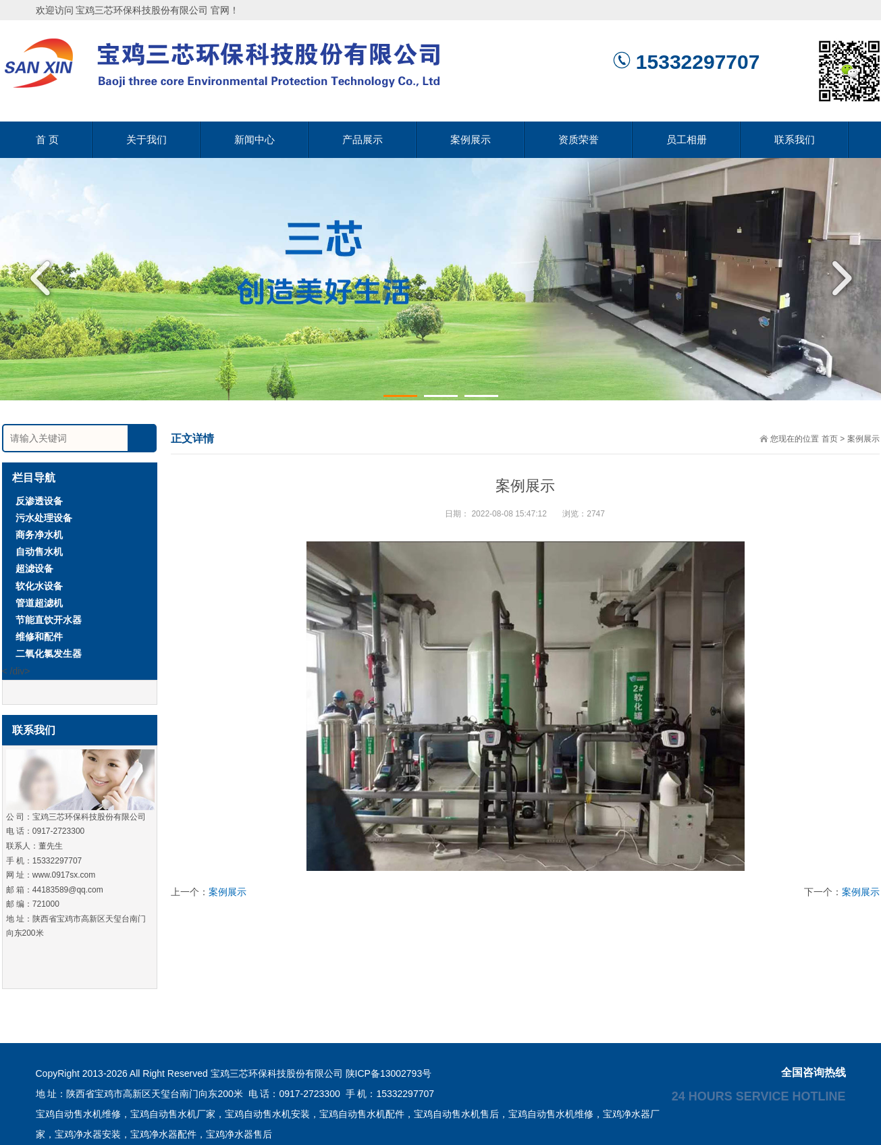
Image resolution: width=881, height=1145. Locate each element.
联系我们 (794, 139)
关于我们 (146, 139)
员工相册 (686, 139)
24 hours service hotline (759, 1096)
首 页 (47, 139)
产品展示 (362, 139)
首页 (830, 439)
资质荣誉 (578, 139)
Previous (44, 278)
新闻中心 (254, 139)
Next (837, 278)
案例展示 (470, 139)
